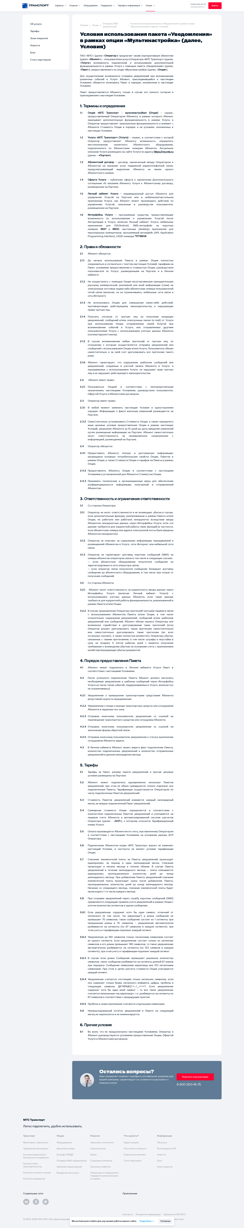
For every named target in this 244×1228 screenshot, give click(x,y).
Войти (214, 6)
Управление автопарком (35, 1148)
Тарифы (34, 31)
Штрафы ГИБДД (65, 1154)
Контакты (128, 1214)
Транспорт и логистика (102, 1142)
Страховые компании (101, 1161)
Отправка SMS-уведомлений (111, 25)
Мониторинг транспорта (35, 1142)
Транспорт (29, 1136)
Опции (95, 25)
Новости (35, 45)
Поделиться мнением (135, 1154)
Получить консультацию (195, 1077)
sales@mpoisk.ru (197, 7)
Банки (93, 1154)
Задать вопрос (131, 1142)
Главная (84, 25)
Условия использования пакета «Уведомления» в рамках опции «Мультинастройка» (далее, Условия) (162, 25)
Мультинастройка (66, 1148)
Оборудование (91, 6)
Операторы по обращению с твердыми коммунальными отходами (104, 1176)
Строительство (98, 1148)
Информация (164, 1136)
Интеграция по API (166, 1148)
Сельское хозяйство (100, 1167)
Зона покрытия (39, 38)
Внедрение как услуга (68, 1173)
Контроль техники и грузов (37, 1172)
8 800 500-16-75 (197, 4)
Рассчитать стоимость (135, 1148)
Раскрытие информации (148, 1214)
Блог (33, 52)
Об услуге (36, 24)
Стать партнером (40, 59)
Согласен (165, 1221)
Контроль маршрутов (34, 1179)
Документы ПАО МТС (175, 1214)
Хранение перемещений (69, 1167)
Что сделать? (131, 1136)
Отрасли (95, 1136)
